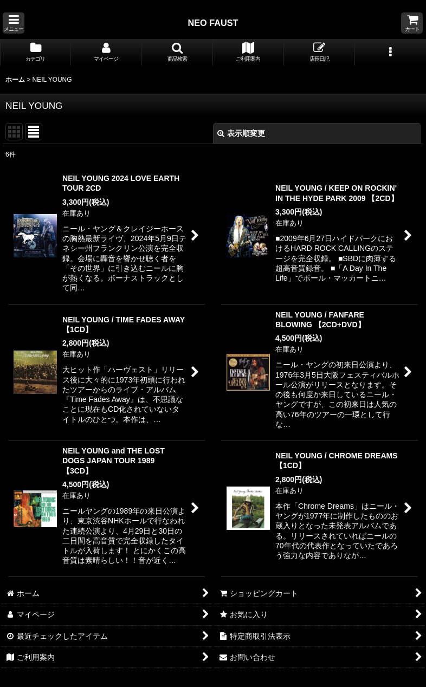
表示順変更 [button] (241, 133)
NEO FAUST (213, 23)
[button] (13, 23)
